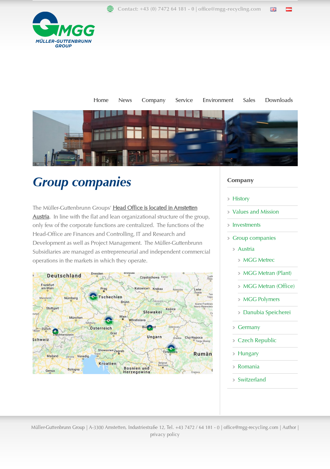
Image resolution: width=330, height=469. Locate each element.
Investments (247, 225)
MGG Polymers (261, 300)
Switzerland (252, 380)
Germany (249, 327)
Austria (246, 249)
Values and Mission (256, 212)
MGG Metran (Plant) (267, 273)
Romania (248, 367)
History (241, 199)
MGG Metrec (259, 260)
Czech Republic (257, 341)
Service (184, 100)
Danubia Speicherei (267, 313)
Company (154, 100)
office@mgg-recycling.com (229, 9)
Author (289, 428)
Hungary (248, 354)
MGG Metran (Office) (269, 286)
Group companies (254, 238)
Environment (218, 100)
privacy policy (165, 435)
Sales (249, 100)
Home (101, 100)
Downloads (279, 100)
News (125, 100)
